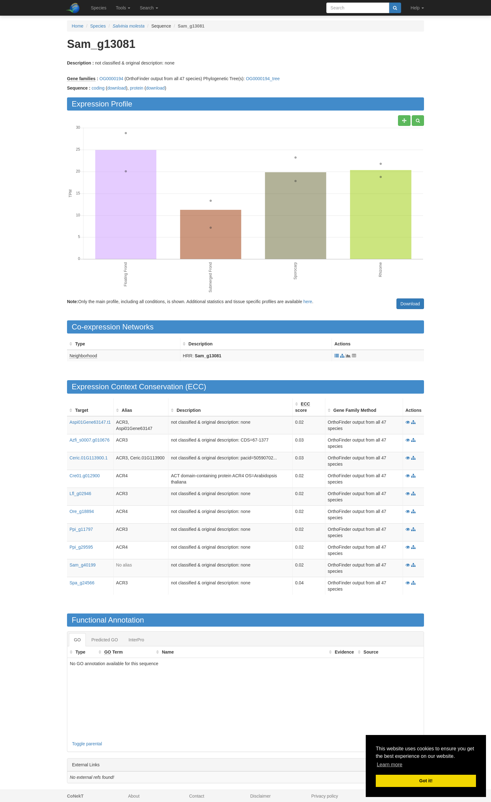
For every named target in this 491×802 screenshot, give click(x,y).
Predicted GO (104, 639)
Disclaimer (260, 796)
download (116, 88)
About (134, 796)
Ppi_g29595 (81, 547)
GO (77, 639)
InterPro (136, 639)
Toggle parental (87, 743)
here (307, 301)
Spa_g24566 (82, 582)
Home (77, 25)
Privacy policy (324, 796)
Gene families (81, 78)
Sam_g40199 (83, 564)
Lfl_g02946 (80, 493)
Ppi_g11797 (81, 529)
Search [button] (149, 7)
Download (410, 303)
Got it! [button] (425, 780)
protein (136, 88)
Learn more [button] (389, 764)
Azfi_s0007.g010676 (90, 439)
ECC (196, 386)
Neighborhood (83, 355)
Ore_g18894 (82, 511)
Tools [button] (123, 7)
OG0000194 (111, 78)
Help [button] (417, 7)
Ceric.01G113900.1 (88, 457)
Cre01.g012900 (85, 475)
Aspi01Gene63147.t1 (90, 422)
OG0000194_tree (263, 78)
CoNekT (75, 796)
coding (98, 88)
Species (98, 7)
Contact (196, 796)
